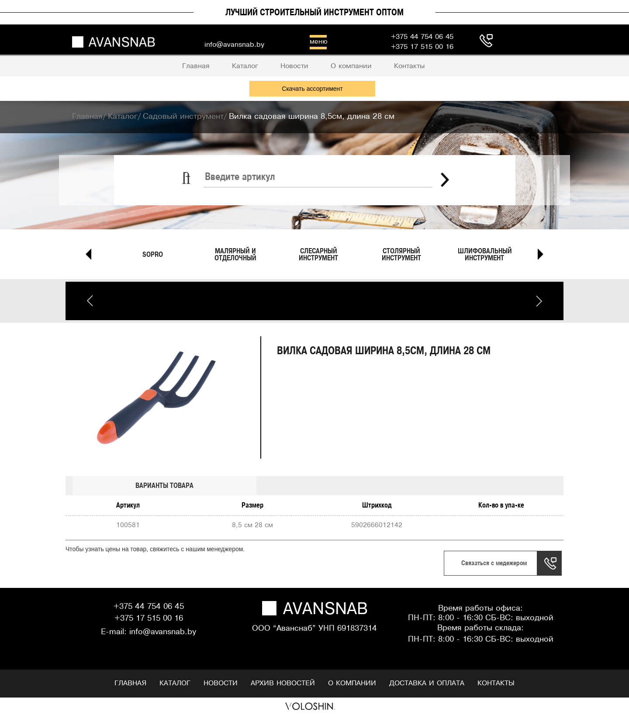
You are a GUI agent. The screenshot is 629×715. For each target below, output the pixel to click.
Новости (221, 683)
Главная (130, 683)
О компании (352, 683)
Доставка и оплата (426, 683)
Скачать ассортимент (312, 88)
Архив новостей (283, 683)
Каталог (174, 683)
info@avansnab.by (162, 632)
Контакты (496, 683)
